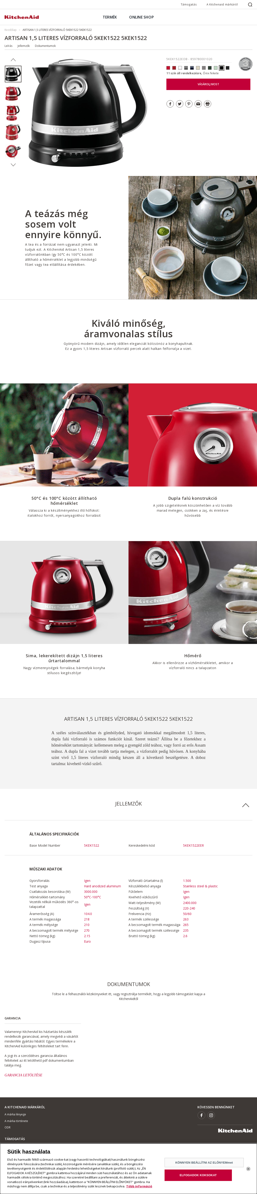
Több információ (139, 1188)
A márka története (16, 1121)
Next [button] (13, 165)
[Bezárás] (248, 1170)
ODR (7, 1127)
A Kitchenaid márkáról (222, 4)
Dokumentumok (45, 46)
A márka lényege (15, 1114)
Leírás (8, 46)
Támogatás (189, 4)
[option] (13, 74)
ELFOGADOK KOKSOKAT (198, 1177)
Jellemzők (24, 46)
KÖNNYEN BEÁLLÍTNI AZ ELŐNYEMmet (204, 1164)
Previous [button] (13, 59)
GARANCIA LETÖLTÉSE (23, 1075)
